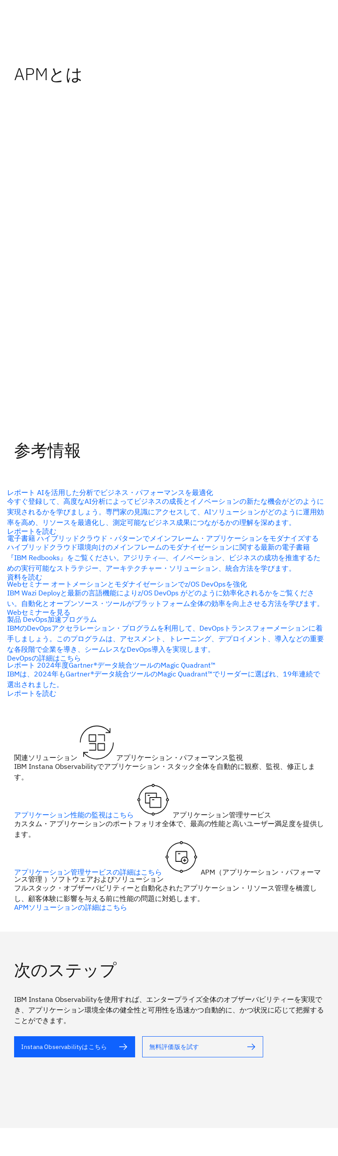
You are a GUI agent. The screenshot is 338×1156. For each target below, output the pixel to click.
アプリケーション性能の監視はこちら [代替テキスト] (75, 814)
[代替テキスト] (74, 1046)
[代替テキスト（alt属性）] (165, 512)
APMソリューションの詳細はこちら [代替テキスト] (70, 907)
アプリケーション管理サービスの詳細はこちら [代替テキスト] (89, 872)
